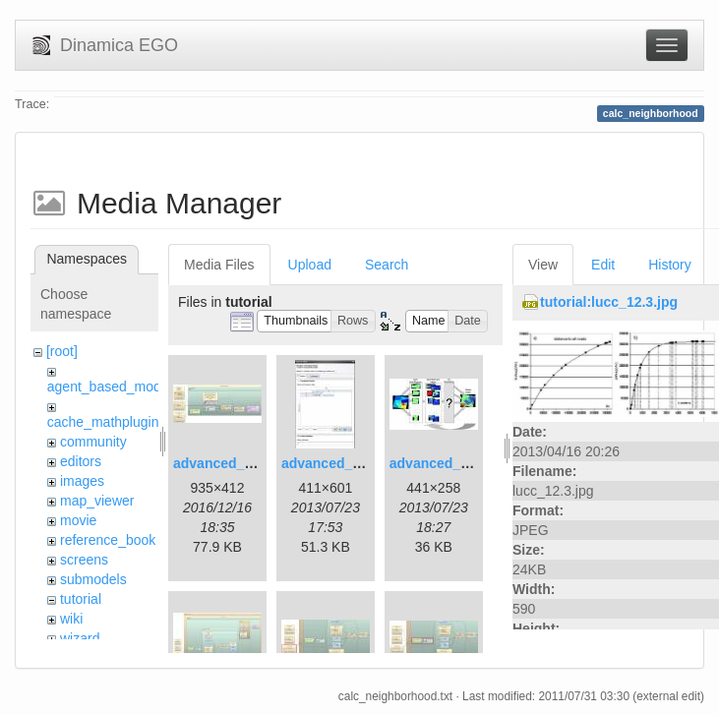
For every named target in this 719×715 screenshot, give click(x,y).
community (93, 441)
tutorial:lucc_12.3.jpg (609, 302)
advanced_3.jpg (441, 463)
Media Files (219, 264)
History (669, 264)
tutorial (80, 599)
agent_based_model (109, 386)
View (543, 264)
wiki (71, 618)
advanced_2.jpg (333, 463)
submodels (93, 579)
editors (80, 461)
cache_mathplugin (103, 422)
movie (78, 520)
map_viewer (97, 500)
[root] (62, 351)
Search (386, 264)
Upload (309, 264)
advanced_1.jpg (224, 463)
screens (84, 559)
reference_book (107, 540)
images (82, 481)
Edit (603, 264)
